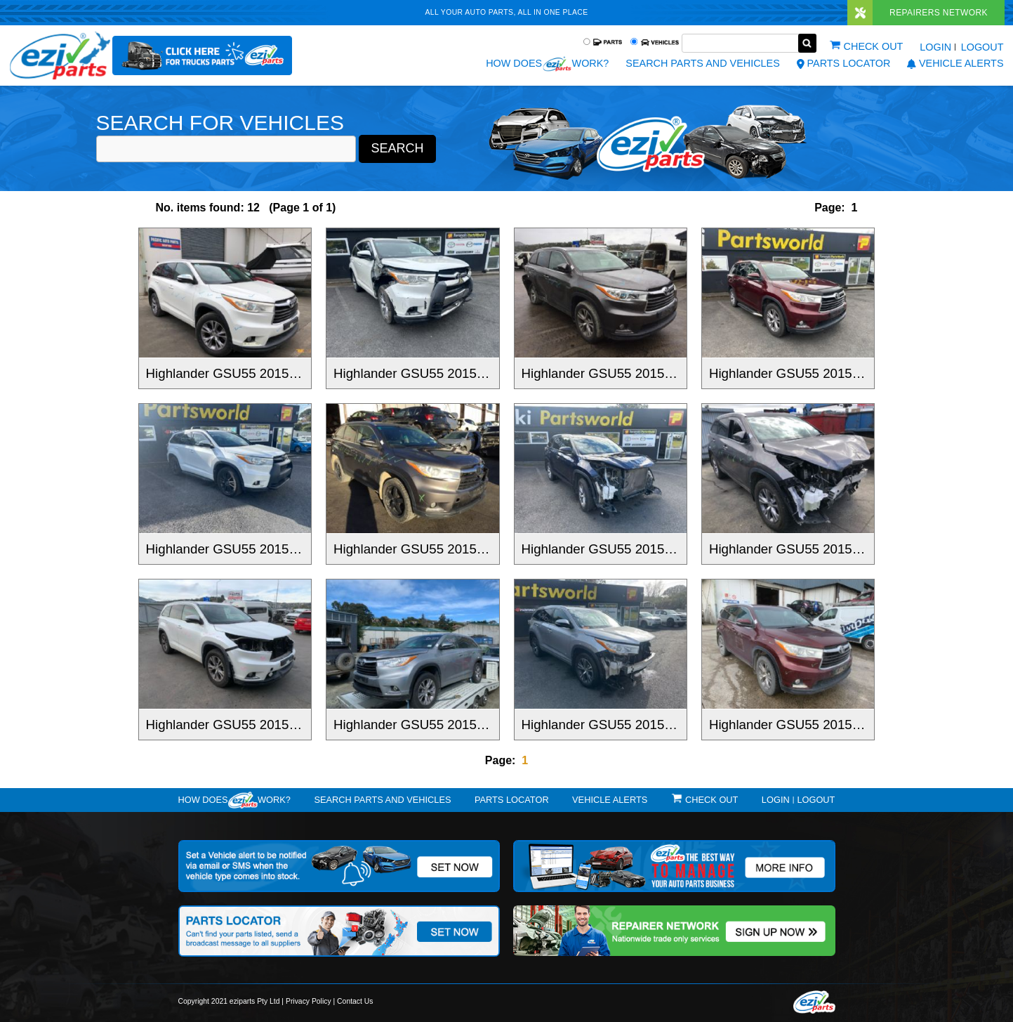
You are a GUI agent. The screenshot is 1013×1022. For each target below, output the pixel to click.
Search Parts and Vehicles (702, 63)
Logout (982, 47)
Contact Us (355, 1001)
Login (935, 47)
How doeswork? (234, 800)
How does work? (547, 63)
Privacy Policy (308, 1001)
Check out (873, 46)
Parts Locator (844, 63)
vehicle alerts (955, 63)
